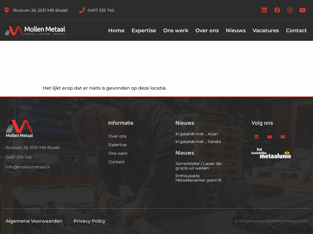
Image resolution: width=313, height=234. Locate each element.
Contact (296, 30)
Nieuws (236, 30)
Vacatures (266, 30)
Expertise (144, 30)
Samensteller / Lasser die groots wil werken (198, 165)
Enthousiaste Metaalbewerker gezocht (198, 178)
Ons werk (175, 30)
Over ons (207, 30)
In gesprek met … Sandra (198, 141)
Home (116, 30)
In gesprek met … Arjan (196, 133)
